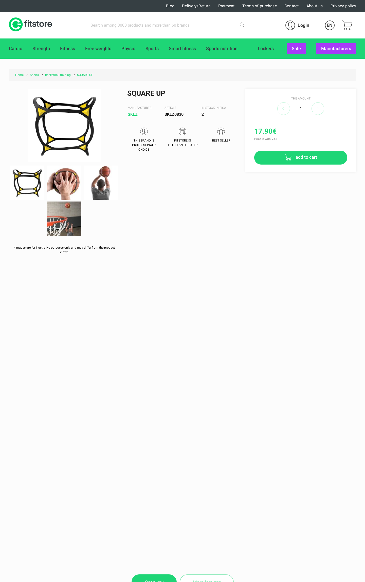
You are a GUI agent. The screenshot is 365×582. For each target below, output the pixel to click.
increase (318, 108)
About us (314, 6)
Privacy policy (343, 6)
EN (330, 25)
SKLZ (133, 114)
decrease (283, 108)
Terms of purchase (259, 6)
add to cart (306, 157)
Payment (226, 6)
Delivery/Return (196, 6)
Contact (291, 6)
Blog (170, 6)
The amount (301, 98)
